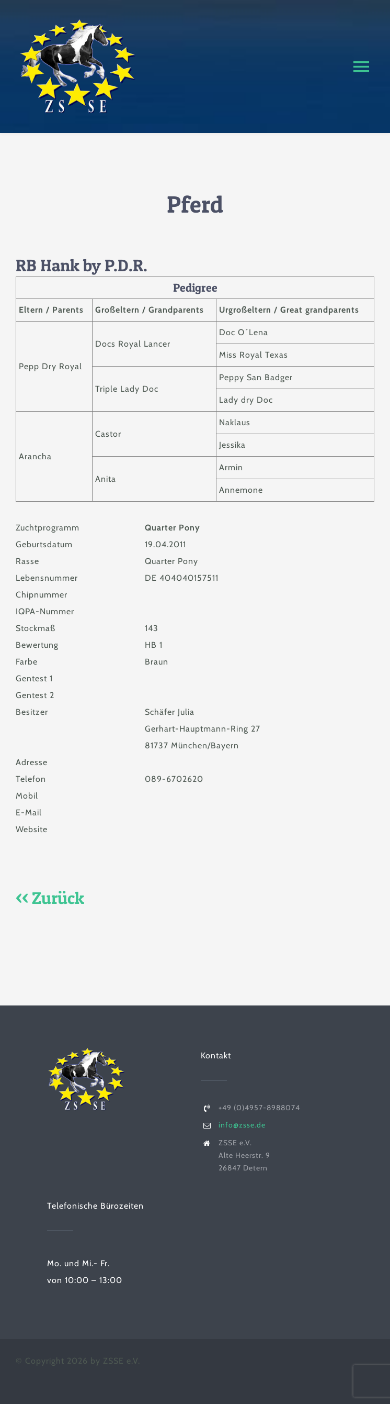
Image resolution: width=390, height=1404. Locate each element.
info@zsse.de (242, 1125)
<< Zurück (50, 898)
